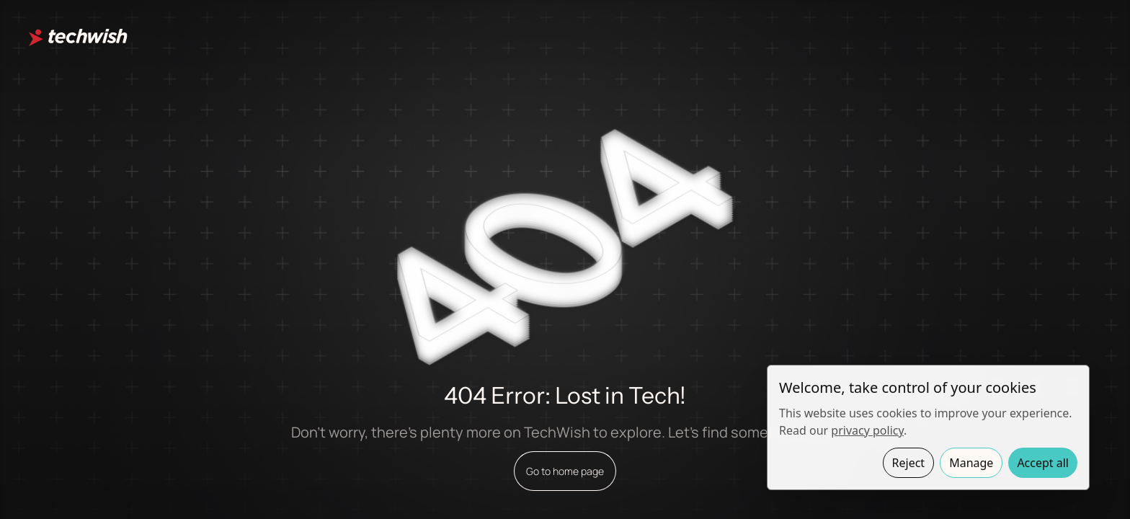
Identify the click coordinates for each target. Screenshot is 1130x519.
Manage (971, 463)
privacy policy (867, 430)
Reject (908, 463)
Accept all (1043, 463)
